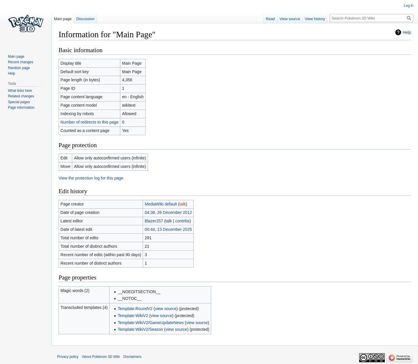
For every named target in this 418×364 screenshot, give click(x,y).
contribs (182, 221)
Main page (63, 19)
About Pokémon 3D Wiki (101, 357)
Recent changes (20, 62)
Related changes (21, 96)
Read (270, 19)
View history (315, 19)
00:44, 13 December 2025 (168, 229)
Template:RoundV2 (135, 308)
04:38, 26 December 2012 (168, 212)
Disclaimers (132, 357)
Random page (19, 68)
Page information (21, 107)
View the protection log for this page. (91, 178)
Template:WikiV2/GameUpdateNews (151, 322)
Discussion (85, 19)
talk (182, 204)
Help (407, 32)
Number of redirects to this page (90, 122)
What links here (20, 91)
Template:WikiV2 (133, 315)
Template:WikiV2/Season (140, 329)
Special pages (19, 102)
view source (166, 308)
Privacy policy (67, 357)
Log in (408, 5)
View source (290, 19)
